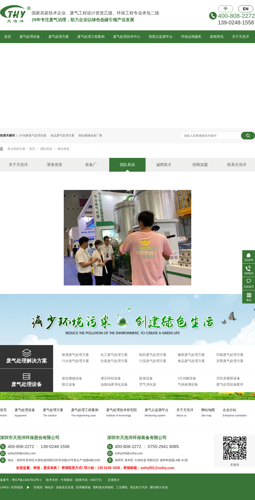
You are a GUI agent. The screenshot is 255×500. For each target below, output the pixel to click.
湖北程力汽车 (139, 487)
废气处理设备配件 (230, 384)
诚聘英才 (163, 165)
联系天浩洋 (236, 165)
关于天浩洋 (240, 36)
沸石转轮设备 (111, 378)
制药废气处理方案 (152, 355)
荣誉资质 (54, 165)
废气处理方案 (58, 36)
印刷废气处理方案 (230, 355)
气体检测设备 (188, 384)
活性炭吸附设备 (228, 378)
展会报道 (63, 148)
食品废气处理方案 (62, 135)
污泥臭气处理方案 (152, 361)
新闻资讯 (217, 36)
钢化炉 (49, 487)
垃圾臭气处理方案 (114, 361)
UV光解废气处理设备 (33, 135)
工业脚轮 (122, 487)
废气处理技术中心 (126, 36)
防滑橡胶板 (83, 487)
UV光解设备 (187, 378)
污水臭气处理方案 (75, 361)
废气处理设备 (30, 36)
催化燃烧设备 (72, 378)
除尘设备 (68, 384)
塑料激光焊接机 (103, 487)
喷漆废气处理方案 (75, 355)
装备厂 (91, 165)
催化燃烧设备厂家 (90, 135)
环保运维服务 (191, 36)
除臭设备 (146, 378)
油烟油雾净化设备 (114, 384)
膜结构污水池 (159, 487)
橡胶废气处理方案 (191, 355)
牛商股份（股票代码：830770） (82, 480)
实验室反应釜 (65, 487)
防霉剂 (38, 487)
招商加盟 (200, 165)
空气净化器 (147, 384)
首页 (7, 36)
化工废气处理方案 (114, 355)
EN (245, 9)
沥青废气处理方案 (230, 361)
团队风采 (46, 148)
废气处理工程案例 (91, 36)
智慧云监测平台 (161, 36)
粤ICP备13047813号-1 (27, 480)
